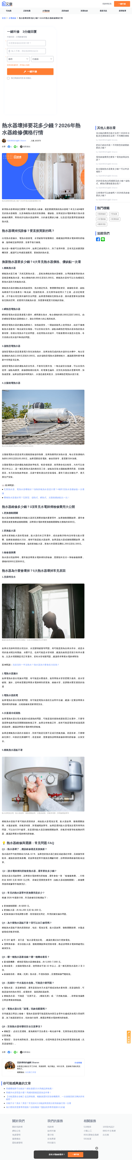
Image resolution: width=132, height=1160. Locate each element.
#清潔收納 (115, 219)
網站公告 (16, 1131)
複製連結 (26, 147)
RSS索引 (51, 1143)
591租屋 (87, 1139)
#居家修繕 (101, 214)
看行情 (50, 1135)
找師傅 (50, 1127)
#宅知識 (114, 214)
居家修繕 (65, 11)
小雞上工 (88, 1131)
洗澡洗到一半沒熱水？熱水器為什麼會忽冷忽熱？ (36, 665)
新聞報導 (122, 11)
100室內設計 (108, 1127)
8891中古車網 (109, 1131)
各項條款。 (28, 78)
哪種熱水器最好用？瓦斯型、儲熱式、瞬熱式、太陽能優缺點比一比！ (37, 497)
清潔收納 (84, 11)
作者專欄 (78, 1063)
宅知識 (8, 11)
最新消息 (103, 11)
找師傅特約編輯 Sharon (16, 141)
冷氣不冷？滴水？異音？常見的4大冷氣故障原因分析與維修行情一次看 (38, 1103)
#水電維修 (101, 219)
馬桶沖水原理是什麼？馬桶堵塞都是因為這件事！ (28, 1092)
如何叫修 (51, 1131)
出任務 (106, 1135)
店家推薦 (26, 11)
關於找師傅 (17, 1127)
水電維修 (46, 11)
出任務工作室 (30, 1072)
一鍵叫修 (122, 4)
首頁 (4, 18)
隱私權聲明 (17, 1143)
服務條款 (16, 1139)
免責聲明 (16, 1135)
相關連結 (20, 1072)
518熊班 (87, 1127)
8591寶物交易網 (91, 1135)
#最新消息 (101, 224)
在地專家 (51, 1139)
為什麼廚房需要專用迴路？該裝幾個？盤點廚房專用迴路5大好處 (35, 1107)
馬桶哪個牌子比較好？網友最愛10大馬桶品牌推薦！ (30, 1089)
